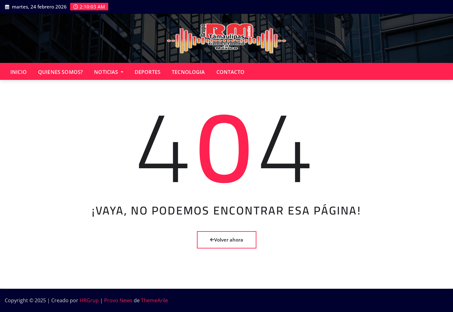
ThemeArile (154, 300)
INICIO (18, 72)
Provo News (118, 300)
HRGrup (89, 300)
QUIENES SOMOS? (60, 72)
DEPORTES (147, 72)
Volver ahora (226, 240)
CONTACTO (230, 72)
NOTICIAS (108, 72)
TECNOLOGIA (188, 72)
